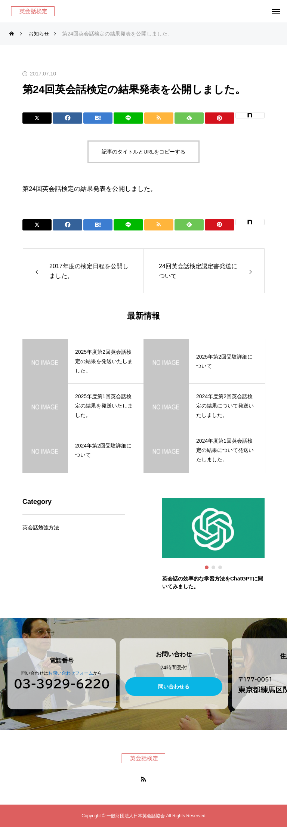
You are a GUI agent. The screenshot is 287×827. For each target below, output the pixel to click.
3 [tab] (220, 567)
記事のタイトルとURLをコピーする (143, 152)
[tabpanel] (213, 545)
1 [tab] (207, 567)
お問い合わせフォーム (70, 673)
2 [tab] (214, 567)
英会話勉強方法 (40, 528)
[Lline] (128, 118)
